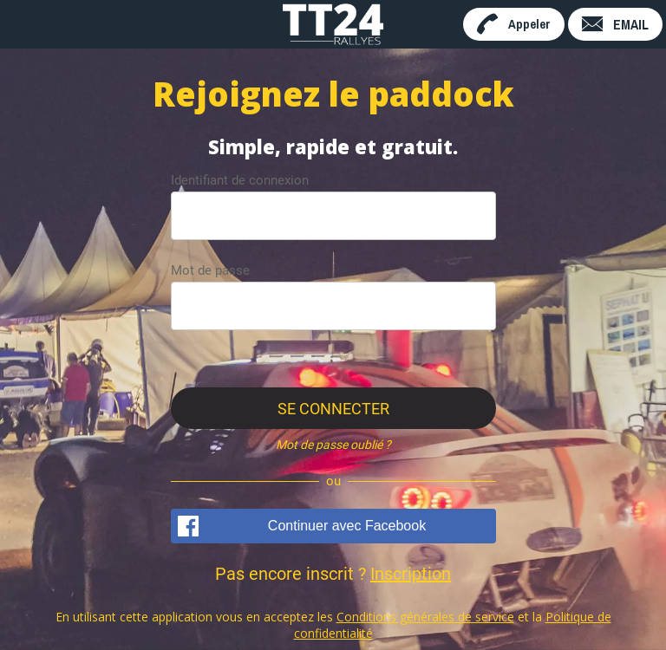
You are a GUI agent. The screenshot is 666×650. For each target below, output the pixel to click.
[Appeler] (514, 24)
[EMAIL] (615, 24)
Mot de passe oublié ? (333, 445)
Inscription (410, 573)
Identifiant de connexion (240, 180)
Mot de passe (210, 270)
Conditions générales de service (425, 616)
